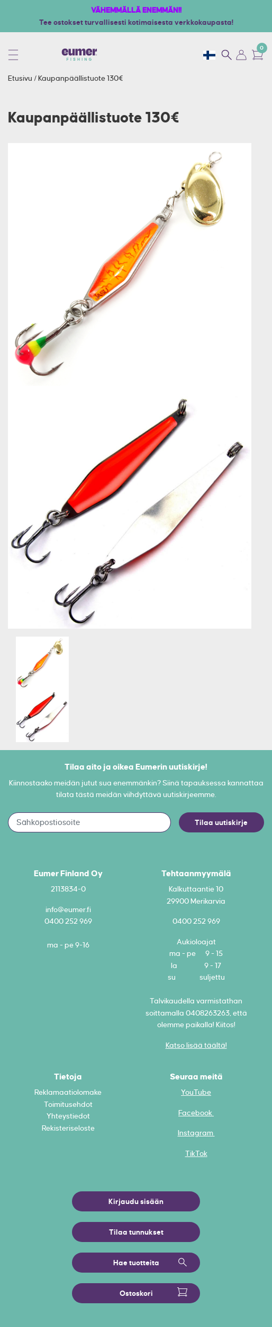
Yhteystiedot (68, 1116)
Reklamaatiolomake (68, 1092)
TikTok (196, 1153)
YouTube (196, 1092)
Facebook (196, 1112)
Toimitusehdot (68, 1104)
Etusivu (21, 78)
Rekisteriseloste (68, 1128)
